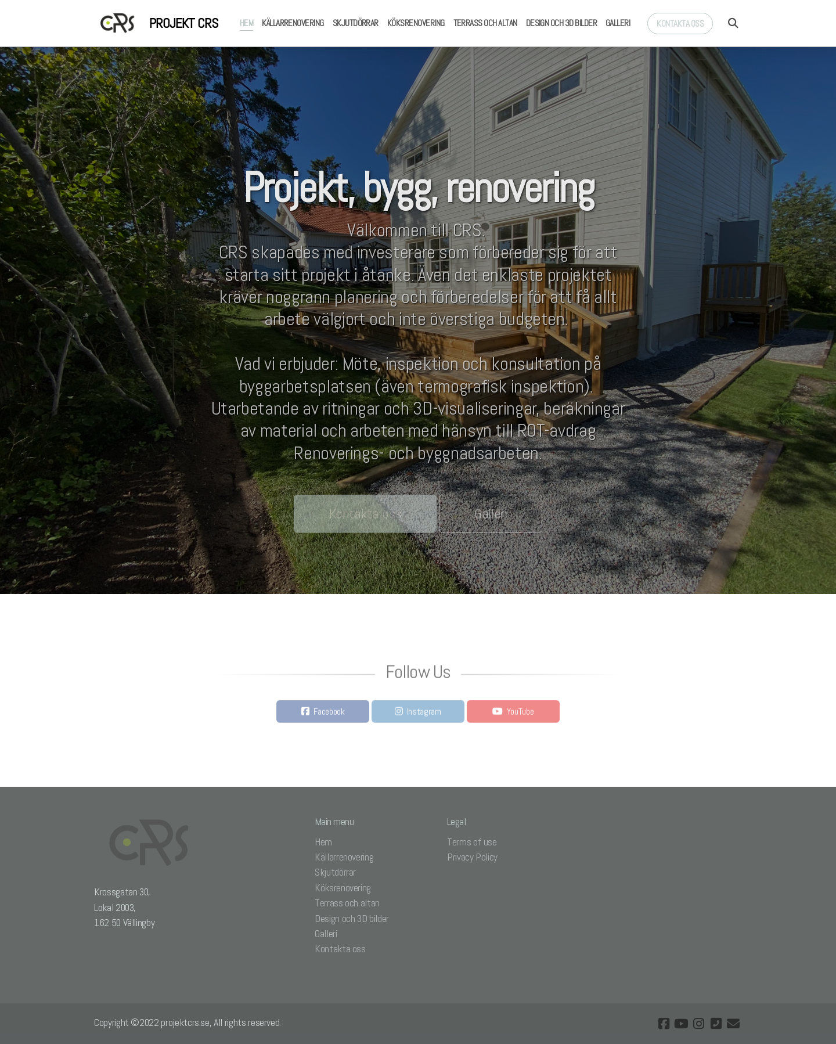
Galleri (490, 516)
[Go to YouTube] (681, 1023)
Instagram (424, 714)
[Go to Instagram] (698, 1023)
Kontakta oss (365, 516)
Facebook (329, 714)
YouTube (520, 714)
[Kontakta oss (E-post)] (733, 1023)
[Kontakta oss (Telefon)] (716, 1023)
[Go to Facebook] (663, 1023)
